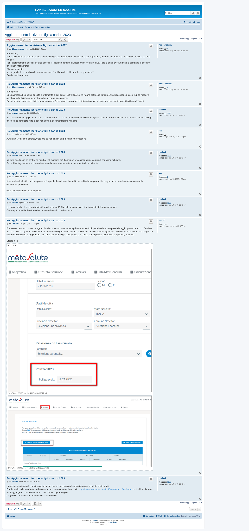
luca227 (162, 220)
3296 (169, 113)
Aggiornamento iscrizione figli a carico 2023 (38, 35)
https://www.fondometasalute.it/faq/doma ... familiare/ (105, 489)
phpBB (94, 521)
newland (162, 110)
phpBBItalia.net (111, 522)
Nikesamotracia (165, 45)
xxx (160, 131)
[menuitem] (30, 22)
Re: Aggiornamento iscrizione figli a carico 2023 (36, 83)
